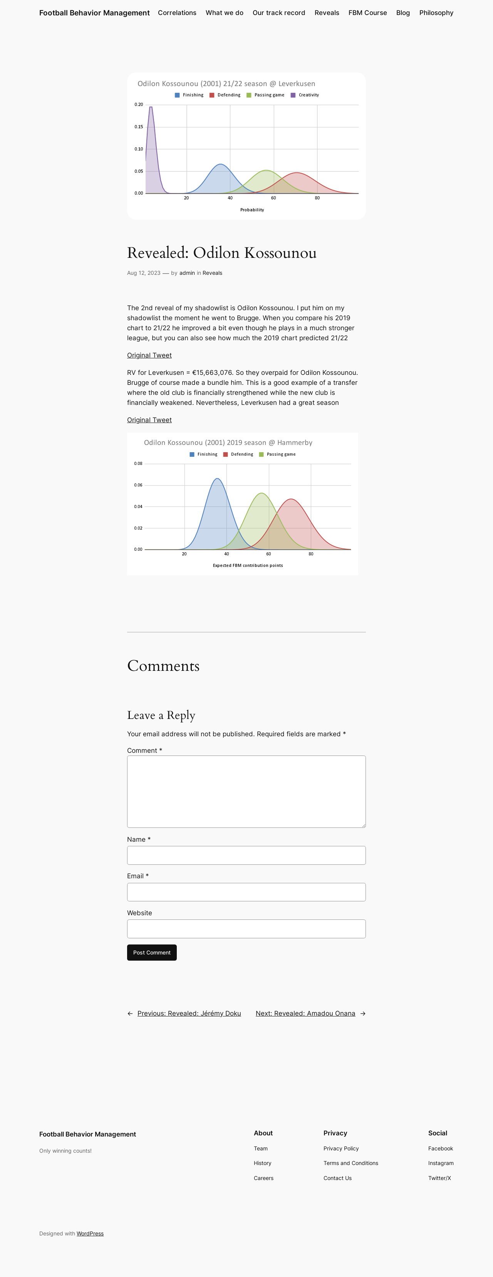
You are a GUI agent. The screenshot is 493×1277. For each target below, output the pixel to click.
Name (139, 839)
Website (139, 913)
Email (138, 876)
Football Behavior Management (94, 12)
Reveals (212, 272)
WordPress (90, 1233)
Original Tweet (149, 355)
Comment (145, 750)
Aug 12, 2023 (144, 272)
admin (187, 272)
